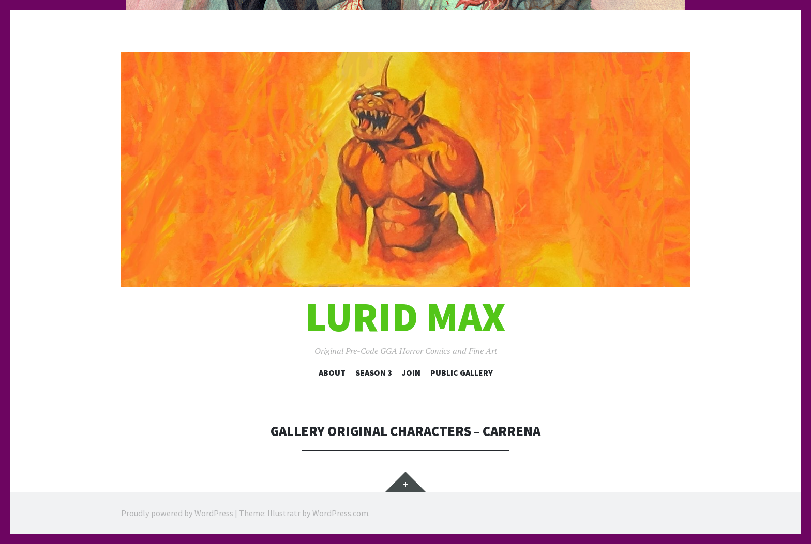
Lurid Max (405, 316)
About (332, 372)
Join (411, 372)
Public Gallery (461, 372)
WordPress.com (340, 513)
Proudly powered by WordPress (177, 513)
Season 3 (373, 372)
